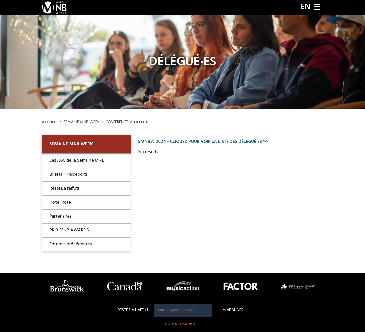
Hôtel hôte (60, 202)
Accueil (49, 122)
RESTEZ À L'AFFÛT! (133, 310)
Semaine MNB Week (71, 144)
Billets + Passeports (68, 174)
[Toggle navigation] (317, 7)
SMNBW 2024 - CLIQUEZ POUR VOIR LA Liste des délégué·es (200, 141)
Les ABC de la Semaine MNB (77, 160)
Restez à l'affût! (64, 188)
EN (306, 7)
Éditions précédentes (70, 244)
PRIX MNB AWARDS (69, 230)
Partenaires (60, 216)
